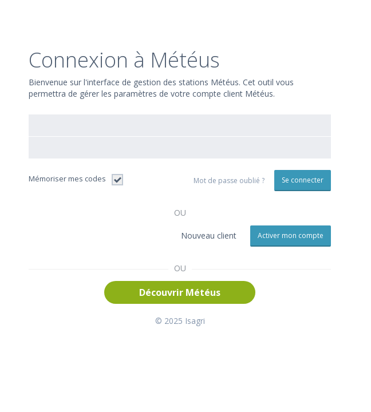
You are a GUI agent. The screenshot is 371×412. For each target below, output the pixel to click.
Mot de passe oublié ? (229, 180)
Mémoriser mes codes (67, 178)
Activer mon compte (290, 235)
